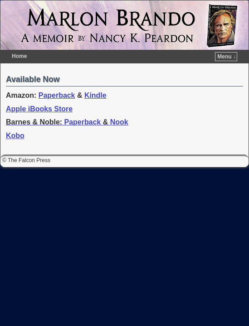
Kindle (95, 82)
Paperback (57, 82)
